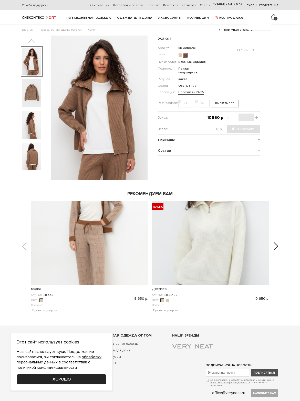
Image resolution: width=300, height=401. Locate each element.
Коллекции (198, 18)
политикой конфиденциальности (230, 382)
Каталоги (189, 5)
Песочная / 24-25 (191, 92)
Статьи (205, 5)
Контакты (170, 5)
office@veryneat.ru (228, 392)
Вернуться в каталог (239, 30)
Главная (28, 29)
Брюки (36, 289)
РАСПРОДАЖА (231, 18)
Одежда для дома (134, 18)
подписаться (264, 372)
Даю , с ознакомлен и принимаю (242, 382)
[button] (31, 41)
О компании (99, 5)
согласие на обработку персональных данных (243, 380)
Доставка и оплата (128, 5)
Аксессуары (169, 18)
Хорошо (62, 379)
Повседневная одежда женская (61, 29)
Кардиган (159, 289)
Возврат (153, 5)
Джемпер (98, 289)
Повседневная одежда (88, 18)
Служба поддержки (35, 5)
